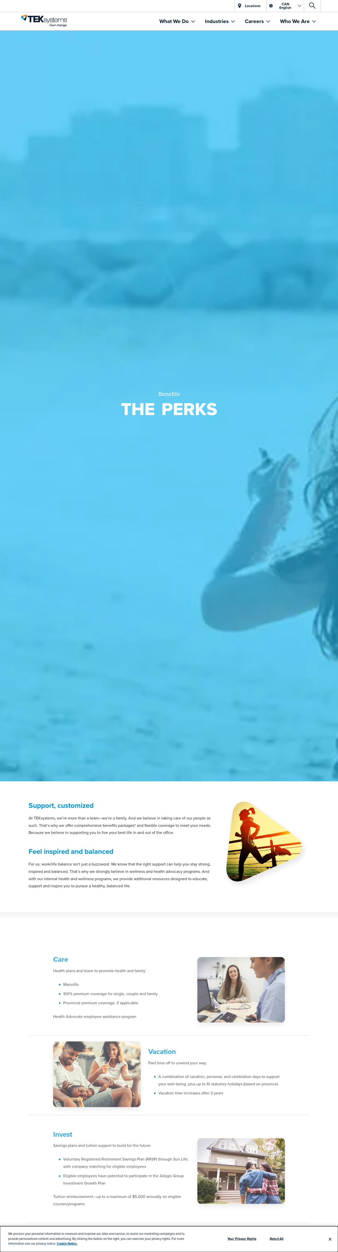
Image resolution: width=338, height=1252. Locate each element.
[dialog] (169, 1239)
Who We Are (295, 21)
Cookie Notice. (67, 1243)
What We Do (174, 21)
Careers (255, 21)
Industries (217, 21)
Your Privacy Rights (241, 1238)
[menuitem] (177, 21)
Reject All (276, 1238)
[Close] (330, 1239)
